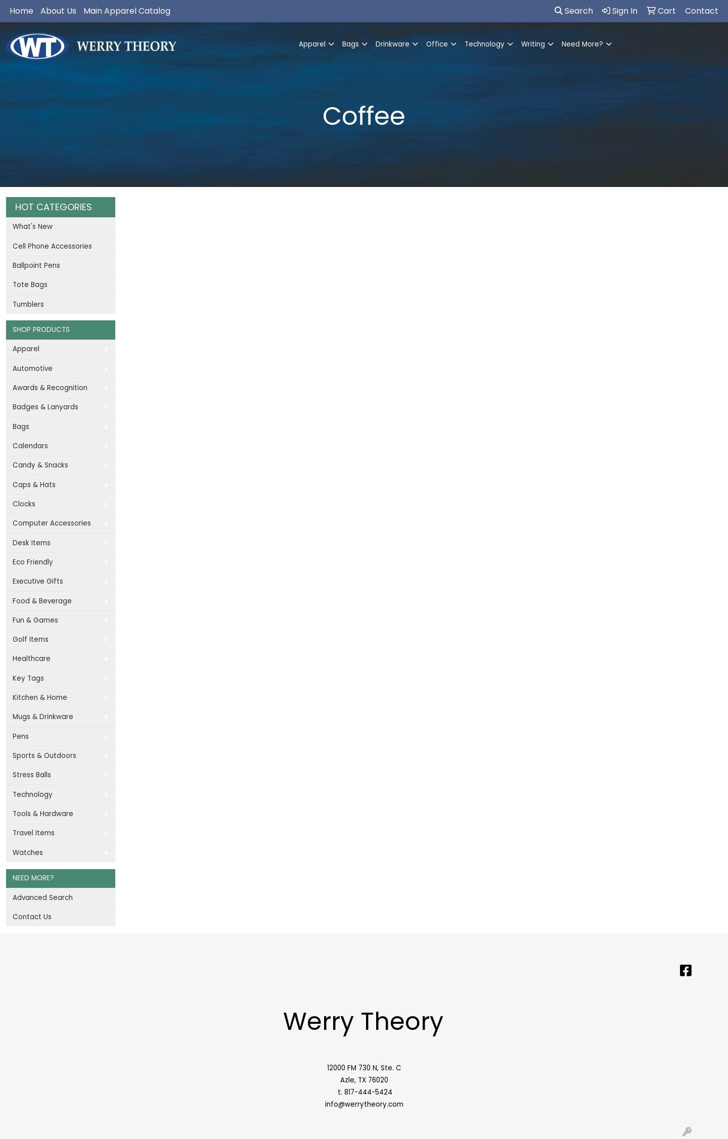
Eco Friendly (33, 562)
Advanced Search (43, 898)
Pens (21, 736)
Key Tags (28, 678)
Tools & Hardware (43, 814)
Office (437, 44)
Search (574, 11)
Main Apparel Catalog (126, 11)
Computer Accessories (52, 523)
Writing (533, 44)
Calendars (30, 446)
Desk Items (32, 543)
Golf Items (31, 639)
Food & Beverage (42, 601)
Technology (485, 44)
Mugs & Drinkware (43, 717)
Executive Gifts (38, 581)
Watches (28, 853)
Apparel (312, 44)
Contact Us (32, 917)
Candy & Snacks (40, 465)
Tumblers (28, 304)
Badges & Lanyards (45, 407)
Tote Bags (30, 285)
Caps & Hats (34, 485)
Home (21, 11)
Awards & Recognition (50, 388)
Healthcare (32, 658)
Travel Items (34, 833)
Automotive (33, 368)
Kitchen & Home (40, 697)
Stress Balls (32, 775)
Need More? (582, 44)
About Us (58, 11)
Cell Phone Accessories (52, 246)
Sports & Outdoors (44, 756)
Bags (350, 44)
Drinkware (393, 44)
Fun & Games (35, 620)
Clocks (24, 504)
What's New (33, 226)
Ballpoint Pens (36, 265)
